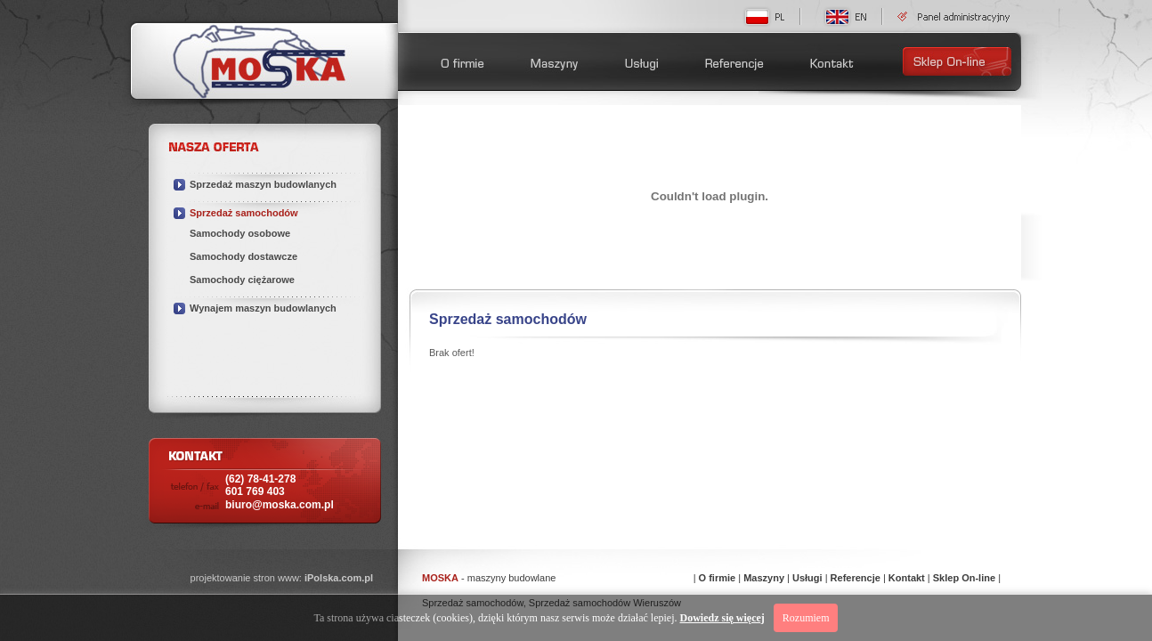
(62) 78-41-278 (260, 485)
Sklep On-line (964, 577)
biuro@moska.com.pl (279, 505)
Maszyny (763, 577)
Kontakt (906, 577)
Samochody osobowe (240, 233)
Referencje (855, 577)
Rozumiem (806, 618)
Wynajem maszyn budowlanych (263, 308)
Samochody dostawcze (243, 256)
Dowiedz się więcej (722, 618)
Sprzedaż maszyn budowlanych (263, 184)
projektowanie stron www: (282, 577)
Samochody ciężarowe (242, 279)
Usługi (807, 577)
